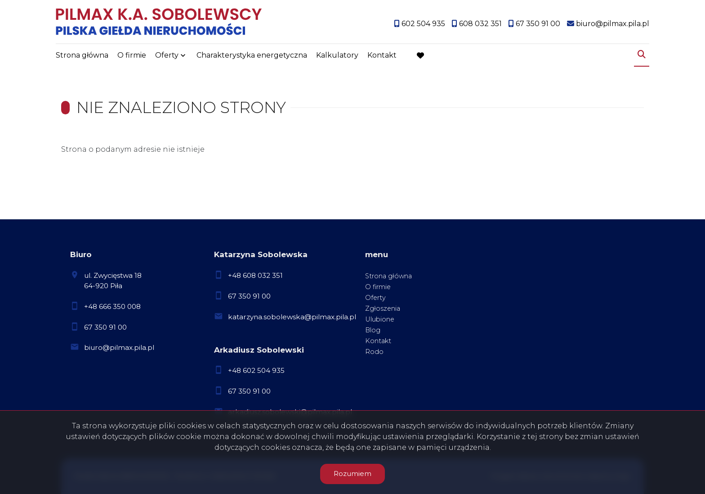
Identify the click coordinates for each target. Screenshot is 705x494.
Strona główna (82, 55)
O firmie (131, 55)
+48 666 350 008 (112, 306)
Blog (372, 330)
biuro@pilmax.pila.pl (119, 347)
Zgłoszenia (382, 308)
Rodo (374, 352)
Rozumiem (352, 473)
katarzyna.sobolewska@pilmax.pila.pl (292, 317)
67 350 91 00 (105, 327)
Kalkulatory (337, 55)
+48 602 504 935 (256, 370)
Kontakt (382, 55)
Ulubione (379, 319)
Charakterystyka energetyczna (251, 55)
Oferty (166, 55)
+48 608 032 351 (255, 275)
